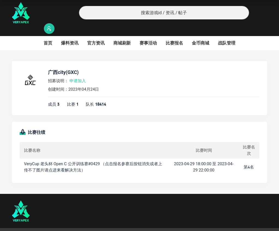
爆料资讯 (69, 32)
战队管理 (226, 32)
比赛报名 (174, 32)
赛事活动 (148, 32)
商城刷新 (122, 32)
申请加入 (77, 70)
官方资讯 (96, 32)
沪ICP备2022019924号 (81, 224)
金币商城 (200, 32)
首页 (48, 32)
